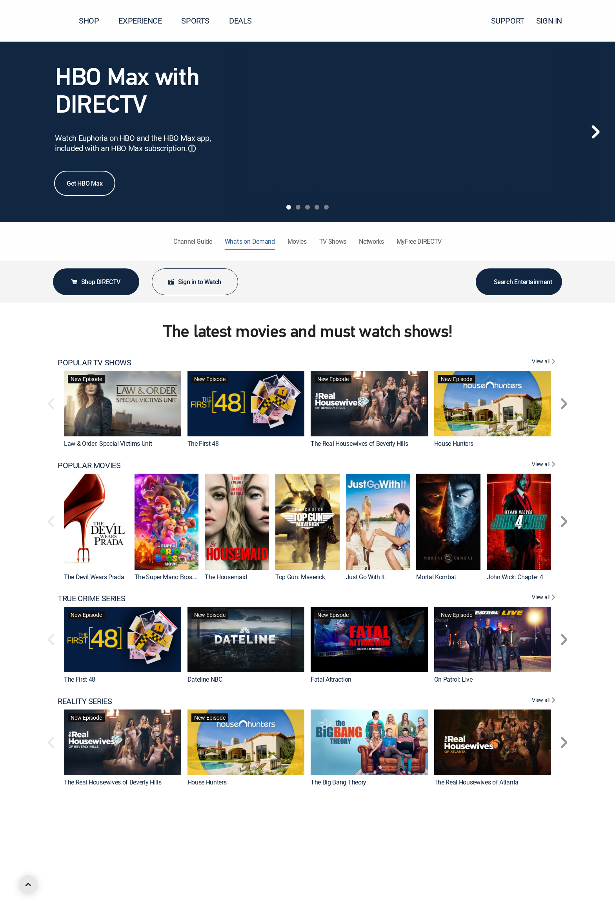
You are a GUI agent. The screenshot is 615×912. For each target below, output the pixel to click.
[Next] (595, 132)
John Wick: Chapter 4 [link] (515, 577)
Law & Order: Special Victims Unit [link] (108, 443)
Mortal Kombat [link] (436, 577)
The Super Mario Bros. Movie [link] (173, 577)
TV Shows (332, 241)
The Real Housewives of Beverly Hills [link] (359, 443)
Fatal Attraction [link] (331, 679)
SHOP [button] (93, 20)
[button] (595, 21)
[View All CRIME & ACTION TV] (544, 804)
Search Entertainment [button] (519, 281)
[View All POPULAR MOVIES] (544, 465)
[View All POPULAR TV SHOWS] (544, 363)
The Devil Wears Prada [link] (94, 577)
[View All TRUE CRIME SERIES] (544, 598)
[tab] (288, 207)
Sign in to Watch (194, 281)
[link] (122, 403)
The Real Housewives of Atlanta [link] (476, 782)
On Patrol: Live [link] (453, 679)
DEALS (240, 20)
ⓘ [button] (192, 148)
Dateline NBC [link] (204, 679)
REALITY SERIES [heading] (85, 701)
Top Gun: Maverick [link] (300, 577)
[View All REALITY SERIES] (544, 701)
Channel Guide (192, 241)
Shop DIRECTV (95, 281)
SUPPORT (507, 20)
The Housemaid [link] (226, 577)
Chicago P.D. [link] (203, 885)
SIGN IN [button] (553, 20)
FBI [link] (315, 885)
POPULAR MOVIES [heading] (89, 465)
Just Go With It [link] (365, 577)
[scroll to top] (28, 884)
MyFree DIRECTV (419, 241)
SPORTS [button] (200, 20)
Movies (297, 241)
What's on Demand (250, 241)
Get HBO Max (85, 183)
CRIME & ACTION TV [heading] (92, 804)
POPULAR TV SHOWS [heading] (94, 363)
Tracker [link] (444, 885)
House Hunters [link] (453, 443)
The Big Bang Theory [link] (338, 782)
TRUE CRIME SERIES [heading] (91, 598)
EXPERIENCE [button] (144, 20)
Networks (371, 241)
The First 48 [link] (203, 443)
